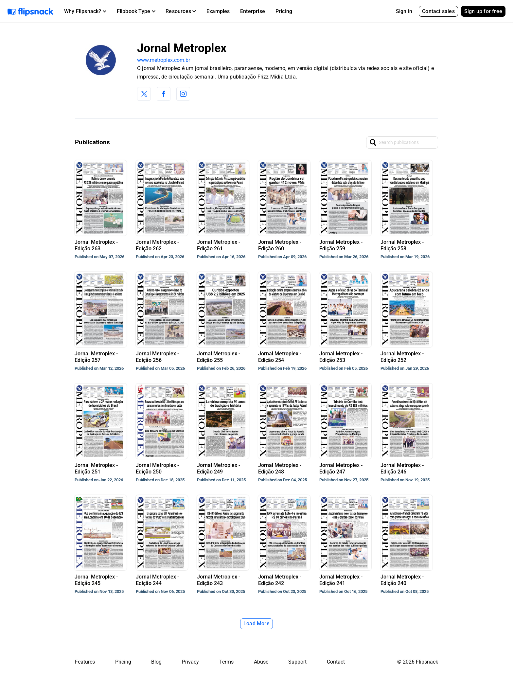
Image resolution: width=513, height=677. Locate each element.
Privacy (190, 662)
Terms (226, 662)
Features (85, 662)
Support (297, 662)
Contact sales (438, 11)
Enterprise (252, 11)
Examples (218, 11)
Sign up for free (483, 11)
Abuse (261, 662)
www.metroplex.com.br (163, 60)
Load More (256, 623)
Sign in (404, 11)
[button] (85, 11)
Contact (336, 662)
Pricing (283, 11)
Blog (156, 662)
